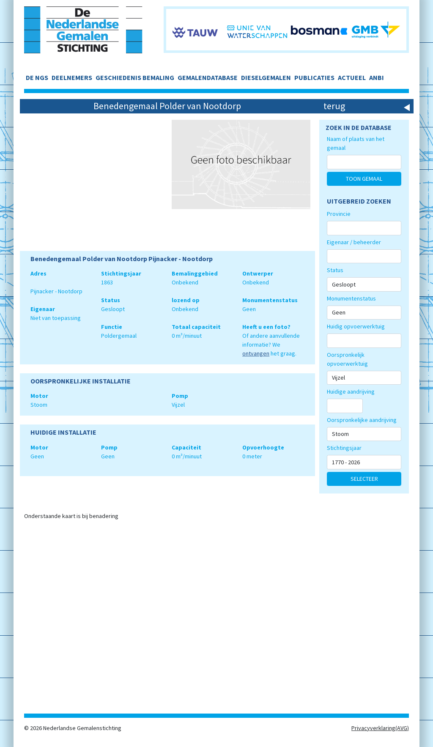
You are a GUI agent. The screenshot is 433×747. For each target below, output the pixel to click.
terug (334, 106)
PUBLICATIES (314, 77)
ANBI (376, 77)
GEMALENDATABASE (208, 77)
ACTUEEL (352, 77)
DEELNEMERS (72, 77)
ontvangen (255, 353)
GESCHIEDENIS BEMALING (135, 77)
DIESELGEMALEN (266, 77)
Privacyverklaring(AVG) (380, 728)
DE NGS (37, 77)
